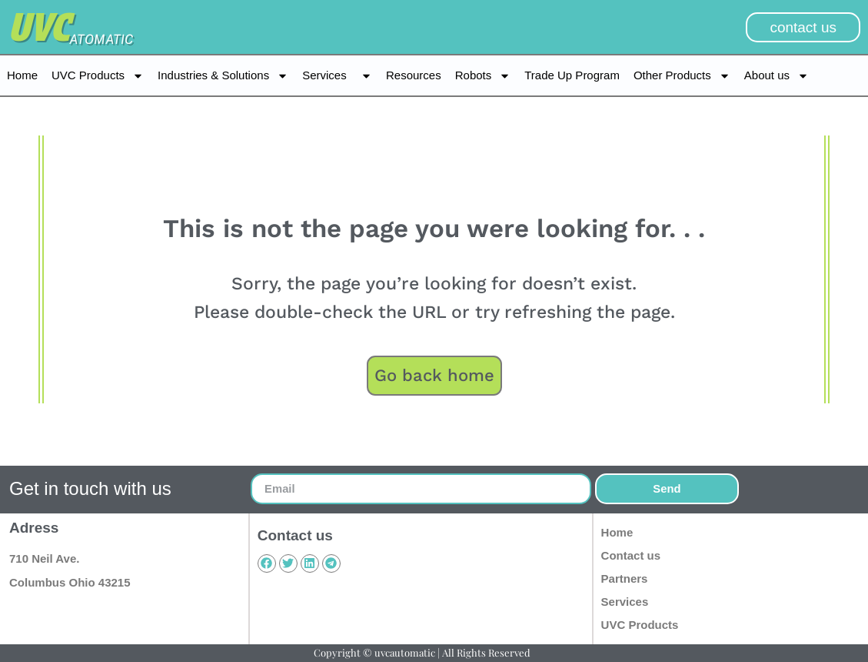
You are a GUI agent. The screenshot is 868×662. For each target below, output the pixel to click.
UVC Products (98, 75)
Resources (413, 75)
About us (776, 75)
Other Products (682, 75)
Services (337, 75)
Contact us (631, 555)
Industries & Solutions (223, 75)
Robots (483, 75)
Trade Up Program (572, 75)
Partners (624, 578)
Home (22, 75)
